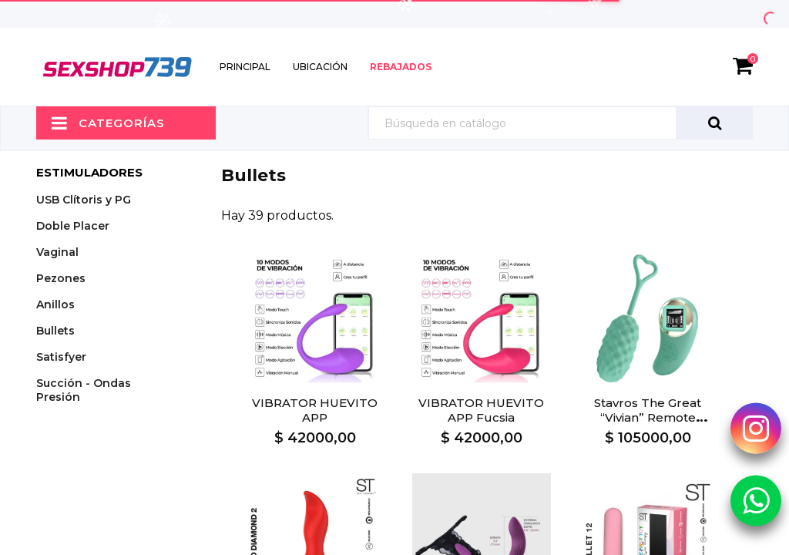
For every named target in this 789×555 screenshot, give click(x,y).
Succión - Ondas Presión (83, 390)
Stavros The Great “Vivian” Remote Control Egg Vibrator (648, 417)
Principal (245, 66)
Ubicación (320, 66)
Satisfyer (61, 357)
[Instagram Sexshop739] (756, 427)
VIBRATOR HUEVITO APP (315, 410)
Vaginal (57, 252)
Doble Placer (72, 226)
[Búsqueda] (560, 123)
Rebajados (400, 66)
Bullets (55, 331)
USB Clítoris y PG (83, 200)
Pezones (61, 278)
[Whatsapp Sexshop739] (756, 499)
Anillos (55, 304)
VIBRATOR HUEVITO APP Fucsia (481, 410)
